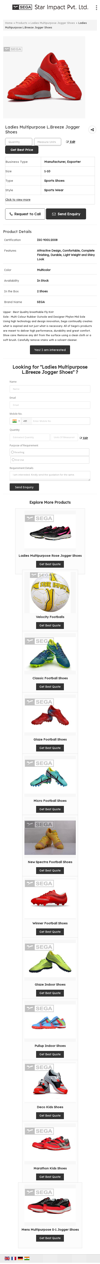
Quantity (15, 430)
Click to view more (17, 199)
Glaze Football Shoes (50, 739)
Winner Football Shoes (50, 923)
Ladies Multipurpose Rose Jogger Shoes (50, 556)
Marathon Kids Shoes (50, 1168)
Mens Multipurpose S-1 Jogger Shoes (50, 1230)
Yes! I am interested (50, 350)
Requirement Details (21, 468)
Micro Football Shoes (50, 801)
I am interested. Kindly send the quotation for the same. (50, 476)
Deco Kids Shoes (50, 1107)
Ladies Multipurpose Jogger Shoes (53, 22)
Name (13, 381)
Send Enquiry (66, 214)
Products (21, 22)
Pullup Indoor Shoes (50, 1046)
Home (9, 22)
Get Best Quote (50, 564)
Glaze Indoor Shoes (50, 984)
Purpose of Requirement (24, 445)
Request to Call (25, 214)
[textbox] (47, 142)
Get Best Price (21, 150)
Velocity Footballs (50, 617)
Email (13, 397)
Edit (70, 142)
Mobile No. (16, 414)
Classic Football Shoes (50, 678)
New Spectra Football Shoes (50, 862)
